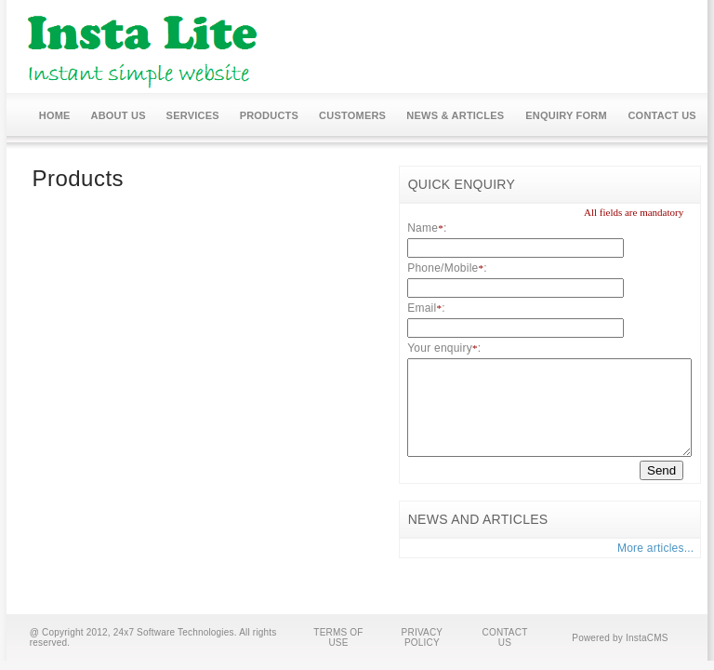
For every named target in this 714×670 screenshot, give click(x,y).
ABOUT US (118, 115)
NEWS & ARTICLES (455, 115)
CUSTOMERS (352, 115)
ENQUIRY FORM (566, 115)
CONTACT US (662, 115)
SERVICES (192, 115)
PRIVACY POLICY (422, 637)
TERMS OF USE (338, 637)
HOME (55, 115)
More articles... (655, 548)
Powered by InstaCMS (620, 638)
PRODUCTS (269, 115)
